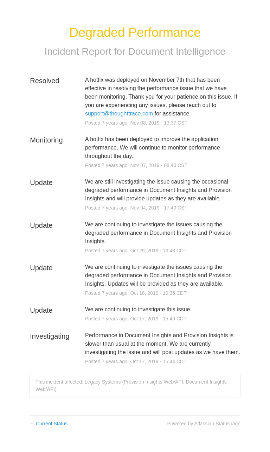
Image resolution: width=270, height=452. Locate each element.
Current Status (49, 423)
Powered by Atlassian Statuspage (203, 423)
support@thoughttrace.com (119, 114)
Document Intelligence (177, 51)
